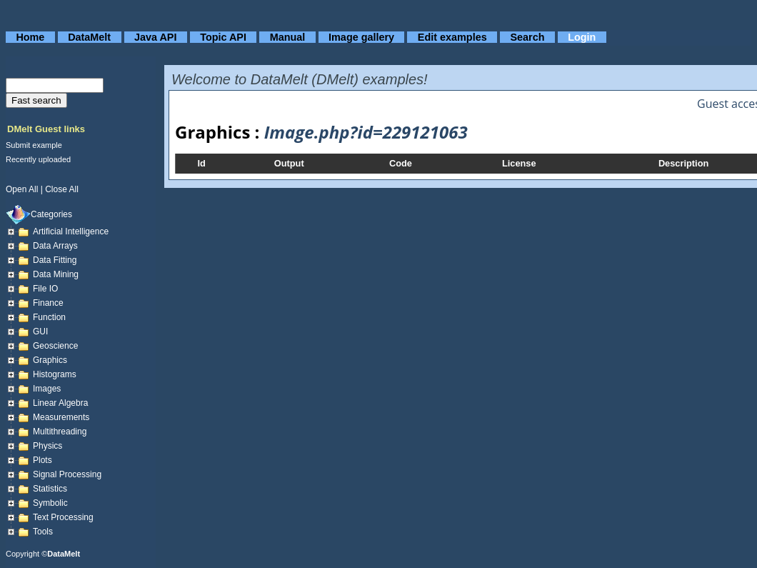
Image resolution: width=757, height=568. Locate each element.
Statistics (50, 489)
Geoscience (55, 346)
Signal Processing (67, 474)
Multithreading (59, 432)
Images (47, 389)
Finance (48, 303)
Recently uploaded (38, 159)
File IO (45, 289)
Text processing (63, 517)
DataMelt (89, 37)
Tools (43, 532)
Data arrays (55, 246)
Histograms (54, 374)
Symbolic (50, 503)
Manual (288, 37)
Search (527, 37)
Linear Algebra (60, 403)
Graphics (50, 360)
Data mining (56, 274)
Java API (155, 37)
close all (62, 189)
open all (22, 189)
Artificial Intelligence (71, 231)
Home (30, 37)
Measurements (61, 417)
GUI (40, 332)
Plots (42, 460)
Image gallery (361, 37)
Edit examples (452, 37)
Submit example (34, 145)
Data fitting (54, 260)
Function (49, 317)
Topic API (223, 37)
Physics (47, 446)
